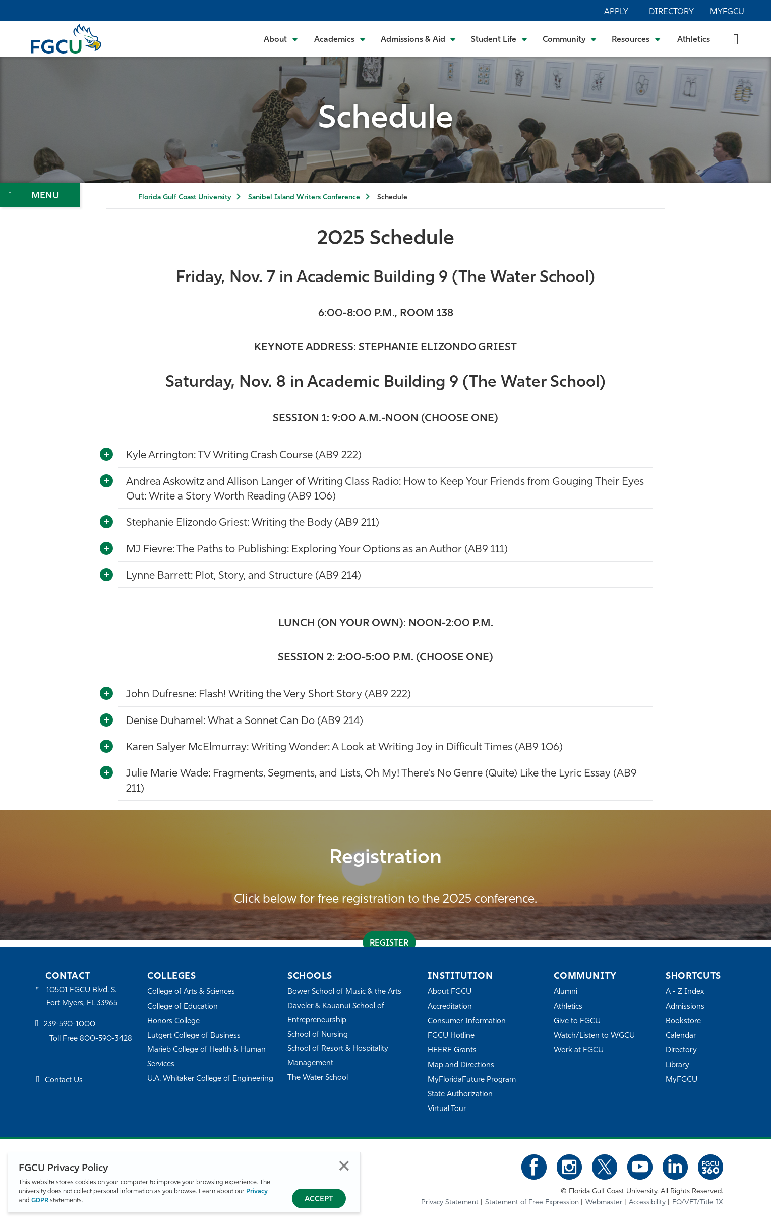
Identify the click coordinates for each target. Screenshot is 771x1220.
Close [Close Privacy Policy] (344, 1165)
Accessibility (647, 1202)
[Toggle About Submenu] (281, 39)
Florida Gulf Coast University (184, 197)
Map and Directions (461, 1065)
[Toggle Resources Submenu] (636, 39)
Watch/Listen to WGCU (594, 1036)
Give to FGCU (577, 1021)
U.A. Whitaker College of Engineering (210, 1079)
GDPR (39, 1200)
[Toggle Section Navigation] (40, 195)
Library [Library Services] (677, 1065)
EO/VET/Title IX (697, 1202)
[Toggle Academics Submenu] (340, 39)
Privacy (257, 1191)
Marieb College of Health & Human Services (206, 1057)
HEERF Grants (452, 1051)
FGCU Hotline (451, 1036)
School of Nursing (317, 1035)
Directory (671, 12)
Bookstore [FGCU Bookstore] (683, 1021)
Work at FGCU (579, 1051)
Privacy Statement (450, 1202)
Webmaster (603, 1202)
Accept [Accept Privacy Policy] (319, 1199)
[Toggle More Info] (106, 454)
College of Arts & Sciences (191, 992)
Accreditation (450, 1007)
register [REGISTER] (389, 943)
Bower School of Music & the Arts (344, 992)
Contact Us (64, 1080)
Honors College (173, 1021)
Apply (616, 12)
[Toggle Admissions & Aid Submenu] (418, 39)
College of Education (182, 1007)
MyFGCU (727, 12)
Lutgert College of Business (194, 1036)
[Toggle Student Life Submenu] (499, 39)
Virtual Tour (447, 1109)
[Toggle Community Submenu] (570, 39)
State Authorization (460, 1094)
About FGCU (449, 992)
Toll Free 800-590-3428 (90, 1039)
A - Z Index (685, 992)
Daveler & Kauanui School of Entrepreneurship (335, 1013)
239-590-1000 (69, 1024)
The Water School (317, 1078)
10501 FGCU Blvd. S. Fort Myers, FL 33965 (81, 997)
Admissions (685, 1007)
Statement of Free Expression (532, 1202)
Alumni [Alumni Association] (565, 992)
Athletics (693, 40)
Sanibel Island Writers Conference (304, 197)
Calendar (681, 1036)
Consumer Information (467, 1021)
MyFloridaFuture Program (472, 1080)
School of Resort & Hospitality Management (337, 1056)
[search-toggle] (736, 38)
